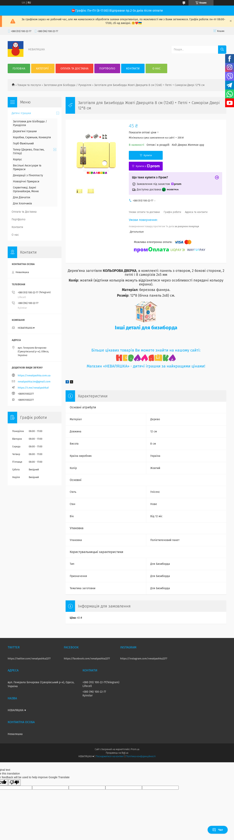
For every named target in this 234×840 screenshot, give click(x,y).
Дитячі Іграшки (21, 113)
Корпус (17, 159)
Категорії (42, 68)
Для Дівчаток (21, 197)
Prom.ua (135, 749)
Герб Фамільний (23, 143)
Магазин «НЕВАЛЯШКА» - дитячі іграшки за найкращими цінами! (146, 366)
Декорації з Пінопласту (28, 175)
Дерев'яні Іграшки (25, 131)
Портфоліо (107, 68)
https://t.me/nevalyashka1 (33, 387)
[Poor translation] (14, 782)
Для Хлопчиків (22, 203)
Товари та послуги (29, 85)
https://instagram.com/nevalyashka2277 (143, 658)
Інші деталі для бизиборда (146, 328)
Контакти (133, 68)
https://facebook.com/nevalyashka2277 (87, 658)
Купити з (148, 166)
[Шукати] (222, 49)
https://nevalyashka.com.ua (34, 375)
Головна (19, 68)
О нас (156, 68)
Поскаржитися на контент (110, 756)
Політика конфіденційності (141, 756)
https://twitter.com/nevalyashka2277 (29, 658)
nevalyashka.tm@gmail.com (34, 381)
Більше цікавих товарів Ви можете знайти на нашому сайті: (146, 350)
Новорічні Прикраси (26, 181)
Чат (217, 830)
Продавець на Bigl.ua (117, 752)
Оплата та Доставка (74, 68)
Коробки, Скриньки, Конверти (32, 137)
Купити (148, 155)
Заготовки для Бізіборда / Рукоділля (67, 85)
